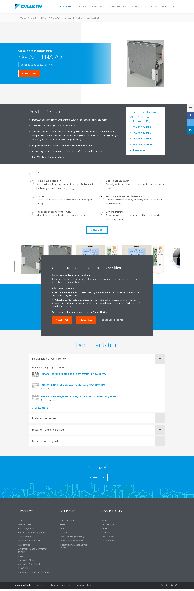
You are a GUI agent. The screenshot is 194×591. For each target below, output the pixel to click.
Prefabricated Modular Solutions (33, 572)
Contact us (92, 17)
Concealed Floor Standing (30, 564)
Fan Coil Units (24, 568)
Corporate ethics (83, 585)
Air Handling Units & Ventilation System (33, 550)
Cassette (22, 555)
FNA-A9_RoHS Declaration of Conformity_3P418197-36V (73, 385)
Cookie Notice (100, 312)
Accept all (62, 319)
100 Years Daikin (109, 524)
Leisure (63, 532)
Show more (139, 150)
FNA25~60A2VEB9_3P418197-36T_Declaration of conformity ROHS (78, 396)
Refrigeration (24, 544)
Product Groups (27, 17)
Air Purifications (25, 536)
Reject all (86, 319)
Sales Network (73, 17)
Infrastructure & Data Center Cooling (73, 546)
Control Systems (26, 528)
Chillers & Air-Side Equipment (32, 532)
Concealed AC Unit (27, 560)
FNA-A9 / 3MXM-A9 (142, 144)
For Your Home (67, 520)
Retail (62, 524)
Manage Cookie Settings (111, 319)
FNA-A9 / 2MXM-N (142, 132)
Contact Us (106, 532)
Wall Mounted (24, 524)
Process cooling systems (71, 540)
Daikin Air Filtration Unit (29, 540)
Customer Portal (109, 540)
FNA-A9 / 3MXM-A (142, 138)
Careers (105, 528)
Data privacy (67, 585)
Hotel (62, 528)
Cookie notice (54, 585)
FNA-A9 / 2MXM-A (142, 127)
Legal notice (40, 585)
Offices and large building (72, 536)
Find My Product (50, 17)
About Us (105, 520)
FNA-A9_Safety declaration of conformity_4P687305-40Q (74, 373)
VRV (20, 520)
